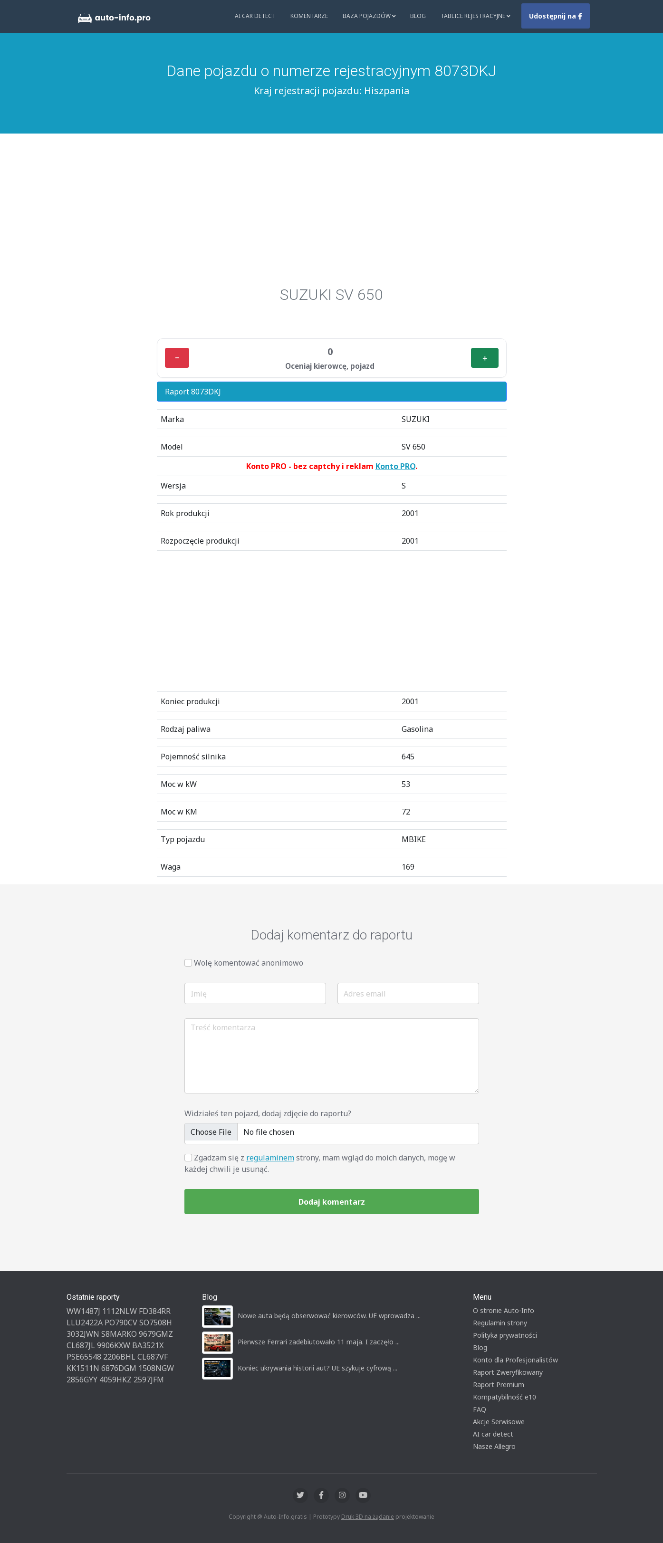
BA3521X (147, 1345)
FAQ (479, 1409)
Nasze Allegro (494, 1446)
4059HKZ (115, 1379)
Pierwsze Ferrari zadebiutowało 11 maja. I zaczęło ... (319, 1341)
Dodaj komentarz (331, 1202)
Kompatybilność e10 (504, 1396)
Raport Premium (498, 1384)
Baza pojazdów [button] (369, 16)
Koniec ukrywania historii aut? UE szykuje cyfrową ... (317, 1367)
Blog (418, 16)
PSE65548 (84, 1356)
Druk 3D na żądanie (367, 1517)
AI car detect (493, 1433)
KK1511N (83, 1368)
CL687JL (81, 1345)
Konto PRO (395, 466)
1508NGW (156, 1368)
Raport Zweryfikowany (508, 1372)
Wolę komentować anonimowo (248, 963)
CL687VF (152, 1356)
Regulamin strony (500, 1322)
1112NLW (119, 1311)
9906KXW (113, 1345)
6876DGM (118, 1368)
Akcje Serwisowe (499, 1421)
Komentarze (309, 16)
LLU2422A (85, 1322)
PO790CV (121, 1322)
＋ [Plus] (485, 358)
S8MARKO (119, 1334)
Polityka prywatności (505, 1335)
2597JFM (149, 1379)
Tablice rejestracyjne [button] (475, 16)
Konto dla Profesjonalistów (515, 1359)
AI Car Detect (255, 16)
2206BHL (119, 1356)
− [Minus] (177, 358)
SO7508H (155, 1322)
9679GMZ (156, 1334)
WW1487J (83, 1311)
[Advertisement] (332, 214)
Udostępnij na (555, 15)
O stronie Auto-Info (503, 1310)
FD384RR (155, 1311)
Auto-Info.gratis (285, 1517)
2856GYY (82, 1379)
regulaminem (270, 1157)
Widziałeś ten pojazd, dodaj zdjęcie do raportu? (267, 1113)
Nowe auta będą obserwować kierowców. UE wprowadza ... (329, 1315)
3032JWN (83, 1334)
